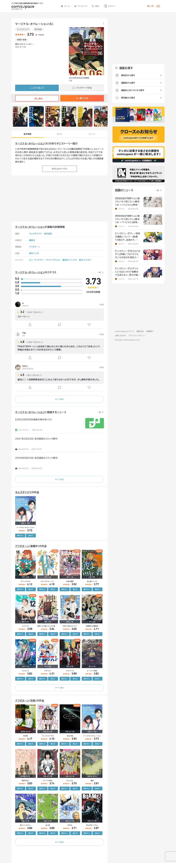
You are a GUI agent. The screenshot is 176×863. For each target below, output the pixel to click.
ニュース (91, 134)
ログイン (109, 6)
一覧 (99, 272)
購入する (82, 98)
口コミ (59, 134)
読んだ (30, 535)
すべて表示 (59, 399)
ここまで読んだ (37, 88)
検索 (95, 6)
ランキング (80, 6)
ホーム (65, 6)
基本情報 (27, 134)
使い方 (150, 6)
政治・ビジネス (85, 260)
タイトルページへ (59, 169)
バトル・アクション (53, 260)
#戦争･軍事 (21, 40)
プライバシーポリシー (136, 335)
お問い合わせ (120, 335)
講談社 (32, 240)
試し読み (37, 98)
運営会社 (140, 331)
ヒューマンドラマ (36, 260)
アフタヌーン (34, 247)
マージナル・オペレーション (30, 143)
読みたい (20, 535)
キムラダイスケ (23, 29)
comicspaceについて (124, 331)
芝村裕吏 (38, 29)
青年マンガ (34, 253)
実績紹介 (150, 331)
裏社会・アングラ (70, 260)
